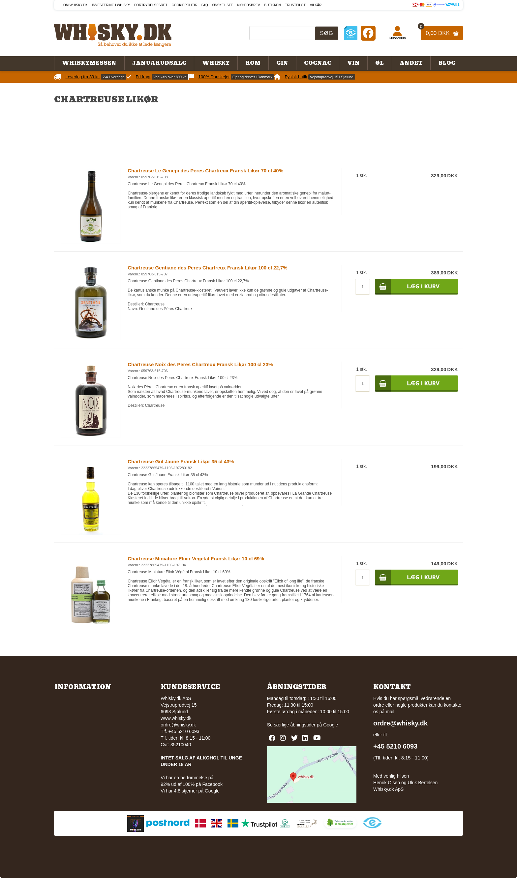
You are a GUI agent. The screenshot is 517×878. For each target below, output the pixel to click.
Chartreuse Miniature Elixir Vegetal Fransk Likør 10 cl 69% (196, 558)
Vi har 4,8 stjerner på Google (190, 790)
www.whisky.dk (176, 718)
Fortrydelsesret (150, 5)
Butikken (272, 5)
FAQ (204, 5)
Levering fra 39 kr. (83, 76)
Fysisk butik (296, 76)
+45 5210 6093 (395, 746)
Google (330, 724)
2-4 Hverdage (114, 77)
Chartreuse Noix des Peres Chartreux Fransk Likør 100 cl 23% (200, 364)
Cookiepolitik (184, 5)
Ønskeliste (222, 5)
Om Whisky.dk (75, 5)
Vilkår (316, 5)
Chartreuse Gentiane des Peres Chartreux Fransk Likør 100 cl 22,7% (207, 267)
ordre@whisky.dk (178, 724)
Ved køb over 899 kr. (170, 77)
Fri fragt (143, 76)
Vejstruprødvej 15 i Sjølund (331, 77)
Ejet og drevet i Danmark (252, 77)
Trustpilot (295, 5)
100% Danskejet (214, 76)
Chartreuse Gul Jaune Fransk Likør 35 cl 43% (181, 461)
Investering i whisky (111, 5)
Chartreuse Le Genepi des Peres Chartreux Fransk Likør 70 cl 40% (205, 170)
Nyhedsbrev (248, 5)
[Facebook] (368, 33)
